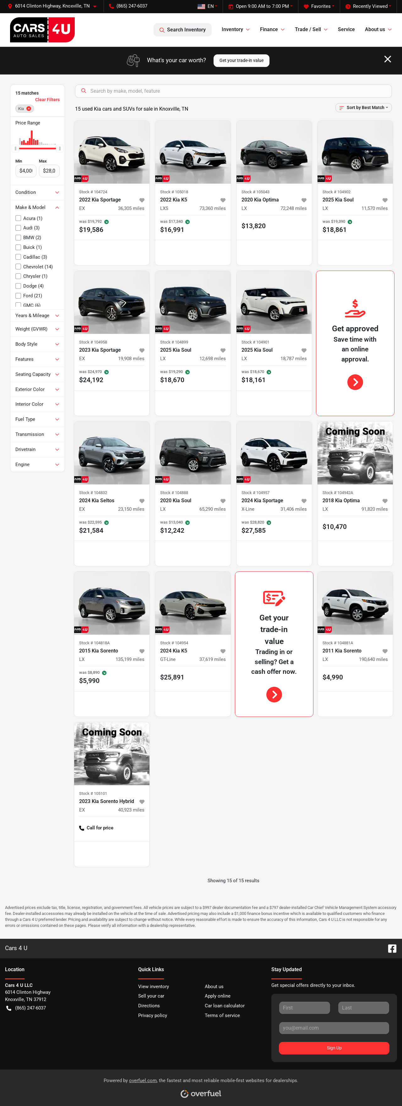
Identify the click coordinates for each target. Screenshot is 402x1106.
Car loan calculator (225, 1006)
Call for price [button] (96, 828)
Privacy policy (152, 1015)
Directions (149, 1006)
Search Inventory (183, 30)
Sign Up (334, 1047)
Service (346, 29)
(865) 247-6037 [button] (128, 6)
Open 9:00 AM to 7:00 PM (258, 6)
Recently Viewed (366, 6)
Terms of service (222, 1015)
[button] (54, 6)
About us (214, 986)
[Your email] (334, 1028)
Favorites (317, 6)
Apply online (218, 996)
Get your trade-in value (241, 60)
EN (206, 6)
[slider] (15, 148)
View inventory (153, 986)
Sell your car (151, 996)
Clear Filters (47, 99)
